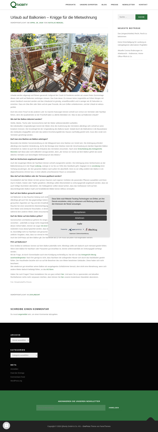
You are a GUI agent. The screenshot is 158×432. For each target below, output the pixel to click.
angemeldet (22, 314)
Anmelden (14, 369)
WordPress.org (16, 381)
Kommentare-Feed (17, 377)
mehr (79, 223)
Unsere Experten (89, 5)
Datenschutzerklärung (83, 233)
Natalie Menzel (56, 23)
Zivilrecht (35, 295)
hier (62, 274)
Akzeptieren (80, 212)
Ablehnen (79, 218)
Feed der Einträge (17, 373)
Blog (104, 5)
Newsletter (128, 5)
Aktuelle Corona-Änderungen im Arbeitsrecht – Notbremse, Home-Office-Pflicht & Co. (131, 53)
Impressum (72, 233)
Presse (114, 5)
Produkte (71, 5)
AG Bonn (49, 269)
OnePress (86, 426)
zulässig (38, 166)
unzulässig (96, 166)
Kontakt (143, 5)
